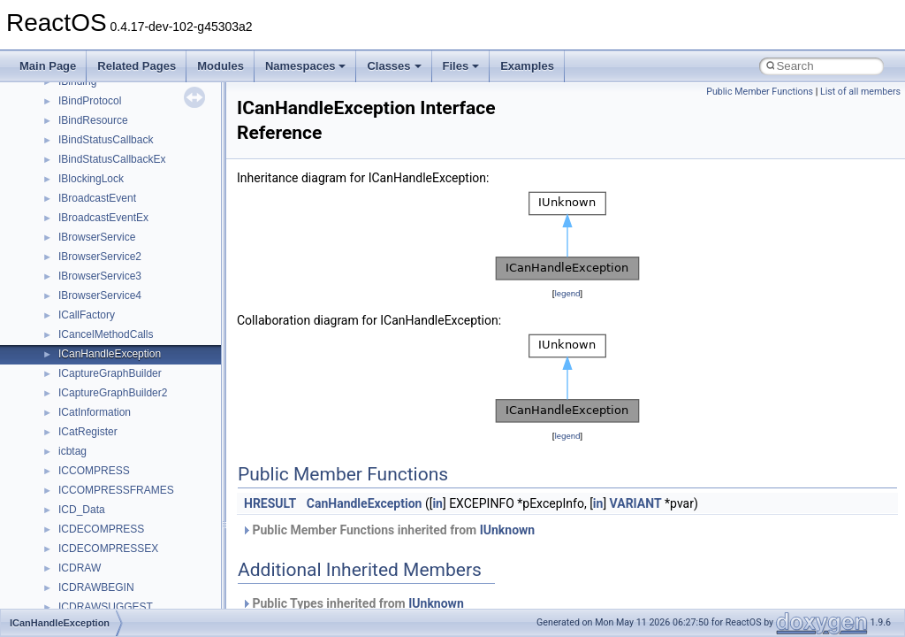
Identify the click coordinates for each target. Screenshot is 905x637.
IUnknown (508, 530)
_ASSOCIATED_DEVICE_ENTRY (138, 341)
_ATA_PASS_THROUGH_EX (127, 575)
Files (461, 66)
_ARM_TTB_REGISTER (116, 244)
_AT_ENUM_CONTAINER (120, 419)
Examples (527, 66)
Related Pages (136, 66)
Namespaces (305, 66)
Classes (394, 66)
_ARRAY (79, 283)
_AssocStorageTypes (108, 361)
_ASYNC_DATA (95, 380)
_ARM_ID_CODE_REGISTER (129, 166)
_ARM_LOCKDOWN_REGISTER (137, 205)
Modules (220, 66)
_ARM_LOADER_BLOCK (118, 186)
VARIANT (636, 503)
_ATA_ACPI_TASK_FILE (116, 458)
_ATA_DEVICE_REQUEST (122, 497)
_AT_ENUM (86, 400)
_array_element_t (99, 302)
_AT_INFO (83, 439)
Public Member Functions (759, 91)
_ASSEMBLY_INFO (105, 322)
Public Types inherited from (352, 603)
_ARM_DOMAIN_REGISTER (127, 127)
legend (567, 293)
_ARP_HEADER (97, 263)
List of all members (860, 91)
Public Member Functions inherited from (388, 530)
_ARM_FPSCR (94, 147)
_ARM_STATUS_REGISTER (126, 225)
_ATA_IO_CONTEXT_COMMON (135, 516)
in (437, 503)
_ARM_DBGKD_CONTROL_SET (137, 88)
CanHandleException (364, 503)
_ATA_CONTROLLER (110, 478)
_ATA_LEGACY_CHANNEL (123, 536)
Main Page (47, 66)
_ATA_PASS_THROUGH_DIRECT (140, 555)
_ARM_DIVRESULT (105, 108)
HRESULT (270, 503)
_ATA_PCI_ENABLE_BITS (121, 594)
